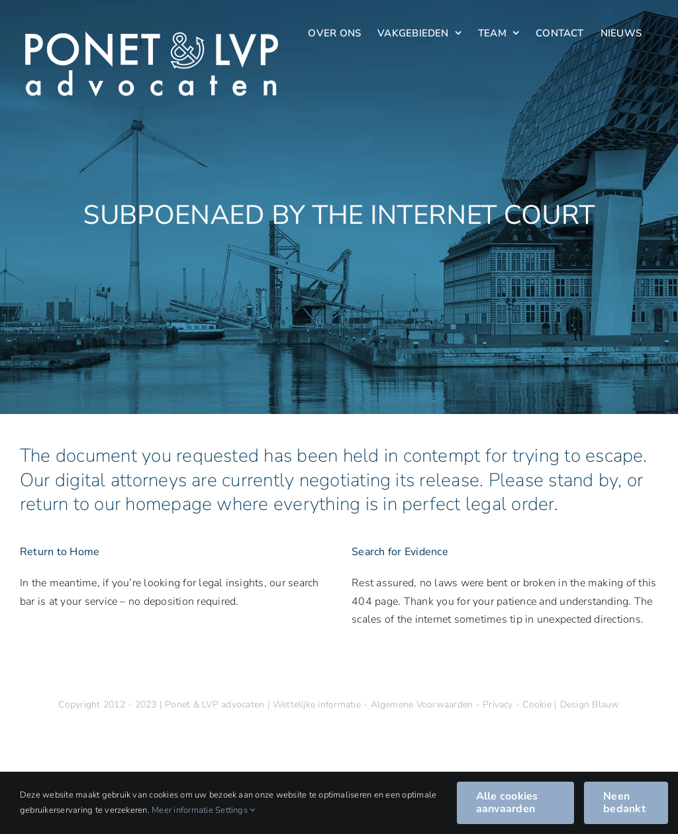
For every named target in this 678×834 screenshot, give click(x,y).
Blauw (605, 704)
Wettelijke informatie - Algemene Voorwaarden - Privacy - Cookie (413, 704)
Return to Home (59, 552)
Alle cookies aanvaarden (507, 802)
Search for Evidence (400, 552)
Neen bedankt (624, 802)
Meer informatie (182, 810)
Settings (235, 810)
